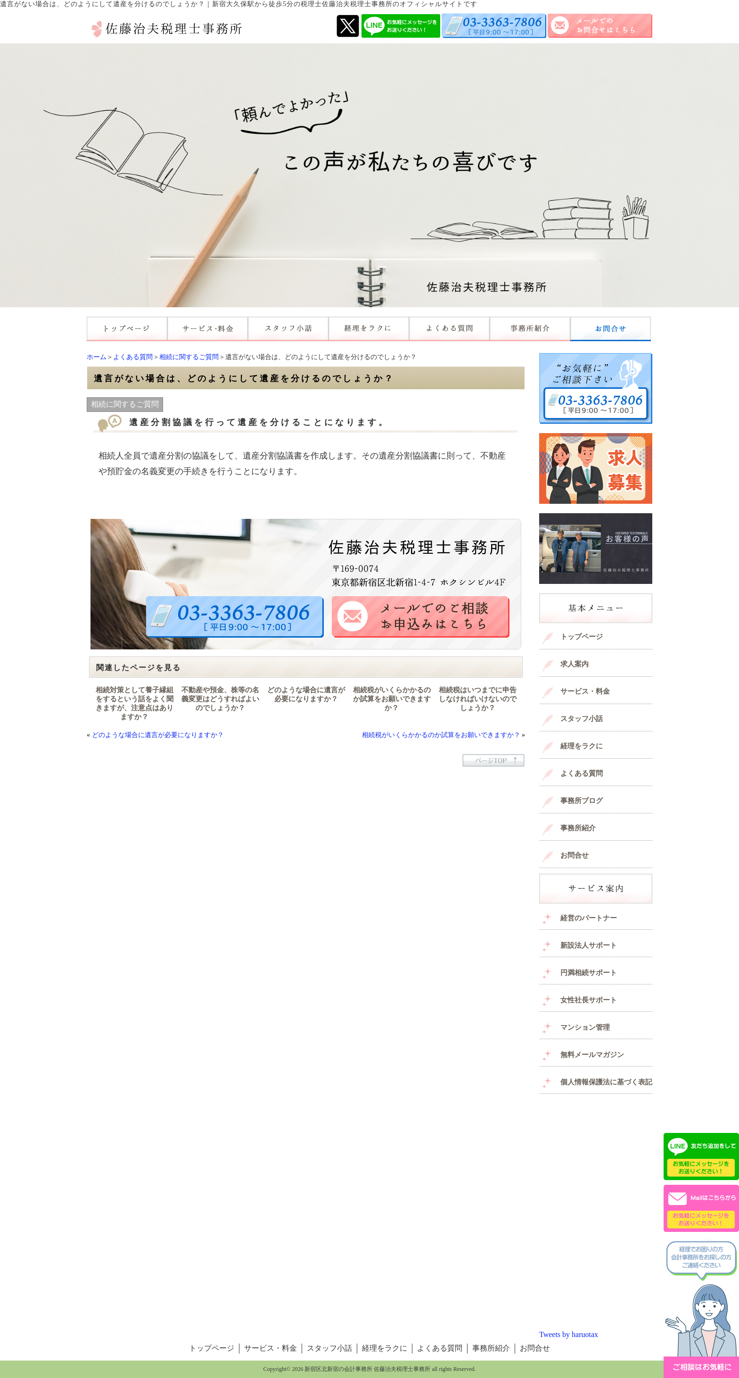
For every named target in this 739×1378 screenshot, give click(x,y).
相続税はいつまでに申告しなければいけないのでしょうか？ (478, 699)
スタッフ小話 (581, 718)
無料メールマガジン (592, 1054)
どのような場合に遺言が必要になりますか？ (306, 694)
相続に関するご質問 (189, 357)
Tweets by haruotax (568, 1334)
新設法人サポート (588, 945)
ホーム (97, 357)
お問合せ (574, 855)
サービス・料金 (585, 691)
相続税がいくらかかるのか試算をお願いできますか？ (392, 699)
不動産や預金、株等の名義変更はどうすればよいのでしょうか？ (220, 699)
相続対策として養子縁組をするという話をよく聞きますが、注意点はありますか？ (134, 703)
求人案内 (574, 664)
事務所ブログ (581, 800)
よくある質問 (133, 357)
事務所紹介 (578, 828)
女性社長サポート (588, 1000)
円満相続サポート (588, 972)
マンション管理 (585, 1027)
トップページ (581, 636)
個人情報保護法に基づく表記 (606, 1082)
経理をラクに (581, 746)
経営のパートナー (588, 918)
